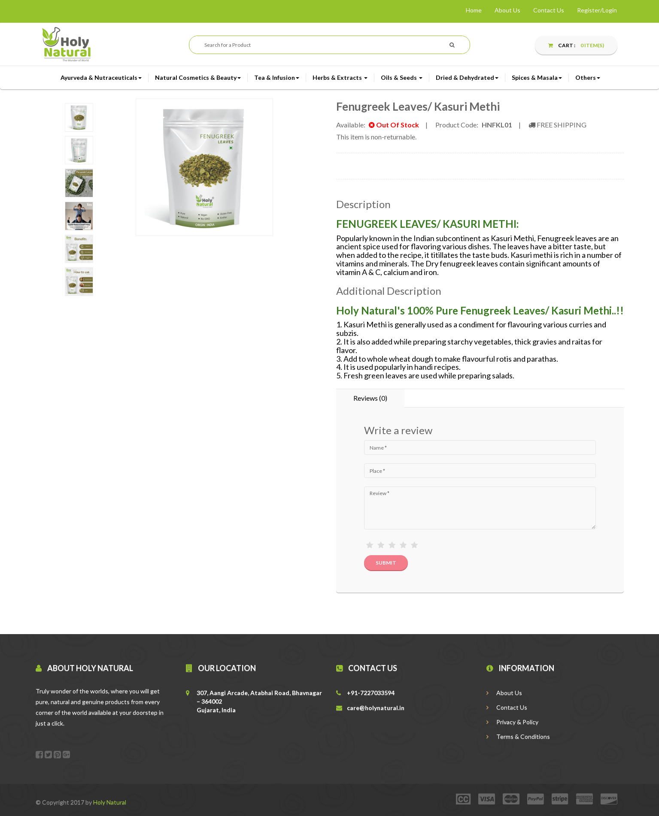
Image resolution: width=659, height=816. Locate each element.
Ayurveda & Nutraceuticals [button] (101, 77)
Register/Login (597, 10)
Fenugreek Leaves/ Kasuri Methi (418, 106)
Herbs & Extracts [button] (340, 77)
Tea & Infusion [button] (276, 77)
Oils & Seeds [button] (401, 77)
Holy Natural (109, 802)
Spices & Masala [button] (537, 77)
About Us (507, 10)
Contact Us (548, 10)
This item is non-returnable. (376, 137)
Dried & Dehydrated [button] (467, 77)
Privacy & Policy (512, 721)
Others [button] (587, 77)
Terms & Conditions (518, 736)
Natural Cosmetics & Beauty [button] (198, 77)
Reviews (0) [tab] (370, 398)
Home (474, 10)
